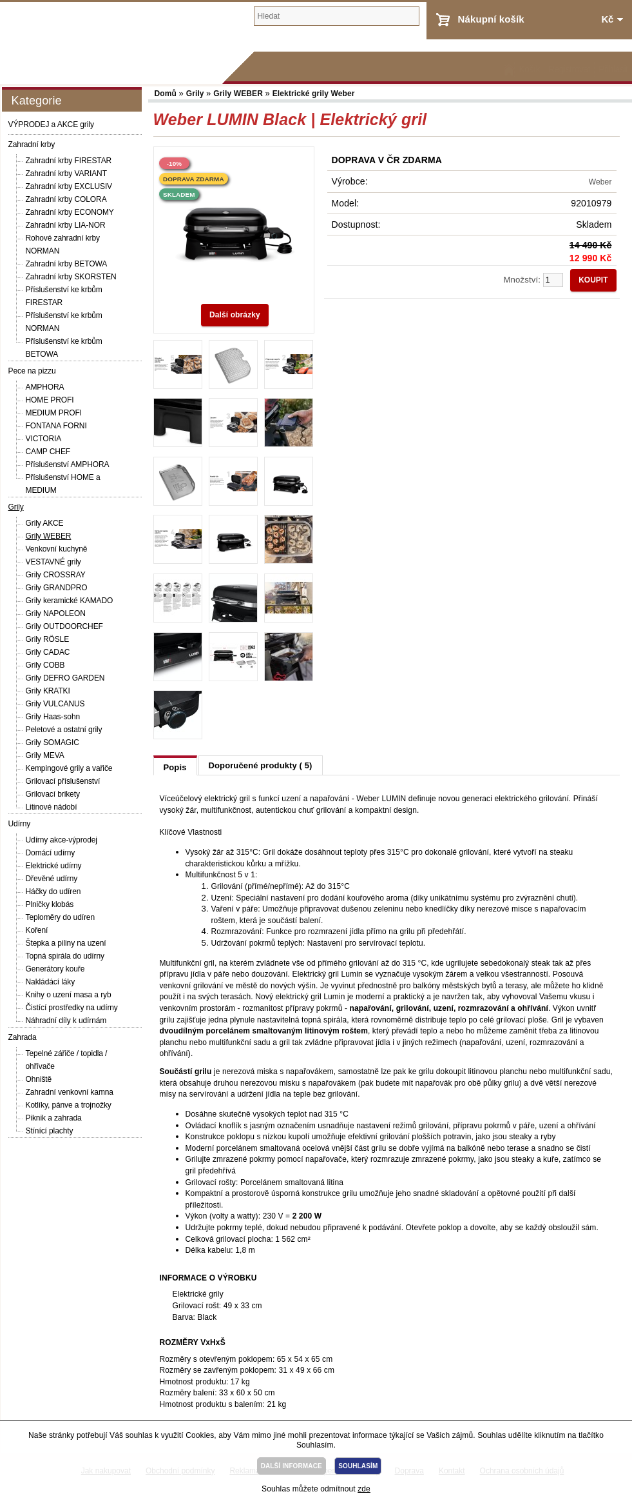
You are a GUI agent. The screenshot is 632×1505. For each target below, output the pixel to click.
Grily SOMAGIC (52, 742)
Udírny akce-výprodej (61, 839)
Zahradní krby (31, 144)
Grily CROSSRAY (56, 574)
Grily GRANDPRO (57, 587)
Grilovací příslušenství (63, 781)
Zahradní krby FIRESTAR (69, 160)
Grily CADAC (48, 652)
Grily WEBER (49, 536)
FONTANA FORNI (56, 425)
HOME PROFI (50, 399)
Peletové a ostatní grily (64, 729)
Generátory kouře (55, 968)
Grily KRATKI (48, 690)
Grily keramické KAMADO (69, 600)
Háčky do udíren (53, 891)
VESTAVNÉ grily (53, 561)
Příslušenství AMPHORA (68, 464)
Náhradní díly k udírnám (66, 1020)
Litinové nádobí (51, 807)
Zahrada (22, 1037)
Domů (167, 93)
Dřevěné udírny (52, 878)
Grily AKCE (45, 523)
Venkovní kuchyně (57, 548)
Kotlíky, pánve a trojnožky (68, 1105)
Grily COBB (45, 665)
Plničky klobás (50, 904)
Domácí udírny (50, 852)
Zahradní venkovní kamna (69, 1092)
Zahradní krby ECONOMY (70, 212)
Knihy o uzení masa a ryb (68, 994)
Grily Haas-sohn (53, 716)
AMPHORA (45, 387)
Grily (16, 507)
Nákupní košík (491, 19)
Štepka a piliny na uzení (66, 943)
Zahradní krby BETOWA (67, 263)
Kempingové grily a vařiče (69, 768)
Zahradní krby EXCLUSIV (69, 186)
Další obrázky (234, 314)
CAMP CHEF (48, 451)
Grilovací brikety (53, 794)
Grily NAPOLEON (56, 613)
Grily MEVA (45, 755)
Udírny (19, 823)
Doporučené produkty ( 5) (260, 765)
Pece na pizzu (32, 370)
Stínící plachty (49, 1130)
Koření (37, 930)
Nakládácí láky (50, 981)
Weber (600, 181)
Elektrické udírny (54, 865)
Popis (175, 767)
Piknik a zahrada (54, 1117)
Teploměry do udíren (60, 917)
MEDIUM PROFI (54, 412)
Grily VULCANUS (55, 703)
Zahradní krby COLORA (66, 199)
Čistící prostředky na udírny (72, 1007)
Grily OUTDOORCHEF (64, 626)
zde (364, 1488)
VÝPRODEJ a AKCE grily (51, 124)
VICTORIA (44, 438)
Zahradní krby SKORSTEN (71, 276)
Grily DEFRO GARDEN (65, 678)
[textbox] (336, 16)
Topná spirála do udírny (65, 956)
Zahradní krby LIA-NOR (66, 225)
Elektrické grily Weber (314, 93)
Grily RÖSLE (48, 639)
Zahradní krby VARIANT (66, 173)
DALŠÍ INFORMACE (291, 1466)
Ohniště (39, 1079)
